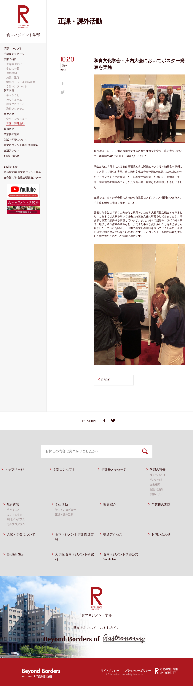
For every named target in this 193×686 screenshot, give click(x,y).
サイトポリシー (110, 670)
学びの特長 (156, 479)
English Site (15, 554)
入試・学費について (21, 534)
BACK (105, 380)
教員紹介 (109, 504)
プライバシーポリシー (138, 670)
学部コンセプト (64, 469)
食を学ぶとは (157, 474)
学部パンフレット (17, 86)
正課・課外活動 (64, 514)
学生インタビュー (65, 509)
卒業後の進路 (160, 504)
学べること (13, 509)
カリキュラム (14, 514)
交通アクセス (112, 534)
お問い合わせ (160, 534)
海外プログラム (16, 524)
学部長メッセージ (114, 469)
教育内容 (13, 504)
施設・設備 (156, 489)
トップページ (14, 469)
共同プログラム (16, 519)
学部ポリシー (157, 494)
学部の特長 (157, 469)
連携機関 (155, 484)
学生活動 (61, 504)
